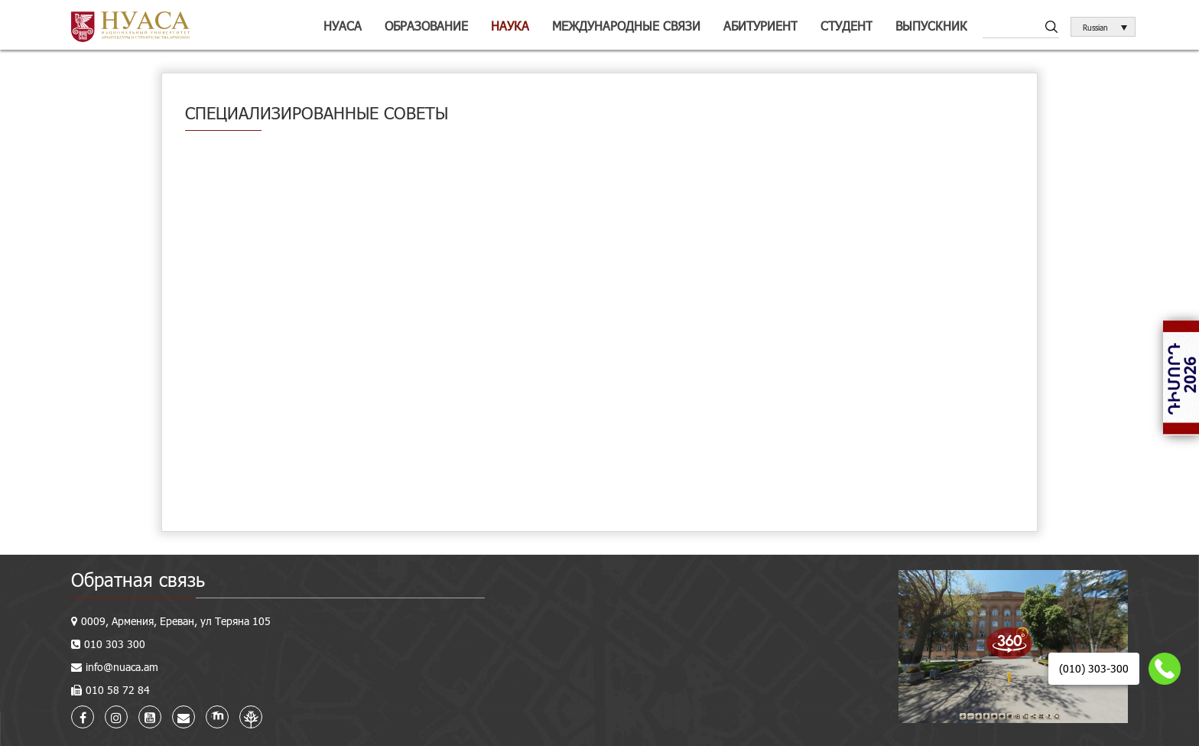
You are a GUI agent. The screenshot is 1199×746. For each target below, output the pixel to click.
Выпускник (931, 25)
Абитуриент (760, 25)
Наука (510, 25)
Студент (846, 25)
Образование (426, 25)
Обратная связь (138, 579)
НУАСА (342, 25)
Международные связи (626, 25)
